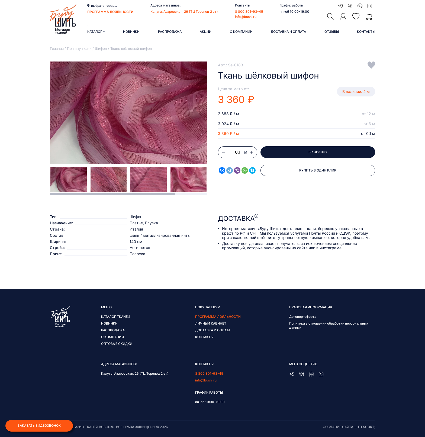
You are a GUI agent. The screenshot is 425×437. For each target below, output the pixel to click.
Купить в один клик (317, 171)
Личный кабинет (210, 323)
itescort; (366, 427)
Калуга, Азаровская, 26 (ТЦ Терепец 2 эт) (184, 11)
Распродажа (170, 32)
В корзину (317, 152)
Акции (205, 32)
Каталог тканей (115, 317)
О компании (241, 32)
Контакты (366, 32)
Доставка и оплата (288, 32)
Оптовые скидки (116, 344)
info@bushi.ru (245, 17)
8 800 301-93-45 (249, 11)
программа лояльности (110, 12)
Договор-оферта (302, 317)
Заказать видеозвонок (39, 426)
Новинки (131, 32)
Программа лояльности (218, 317)
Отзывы (331, 32)
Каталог (96, 32)
